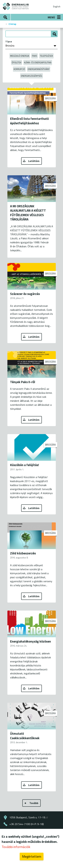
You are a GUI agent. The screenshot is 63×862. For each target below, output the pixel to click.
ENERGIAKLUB (16, 6)
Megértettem (31, 857)
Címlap (12, 24)
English (56, 6)
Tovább (33, 803)
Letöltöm (33, 161)
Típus (8, 41)
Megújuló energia (19, 55)
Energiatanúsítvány (39, 69)
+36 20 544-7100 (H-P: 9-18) (26, 824)
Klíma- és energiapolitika (37, 62)
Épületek (16, 62)
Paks (34, 55)
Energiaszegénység (31, 75)
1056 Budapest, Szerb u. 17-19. (28, 817)
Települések (46, 55)
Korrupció (19, 69)
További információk (16, 848)
